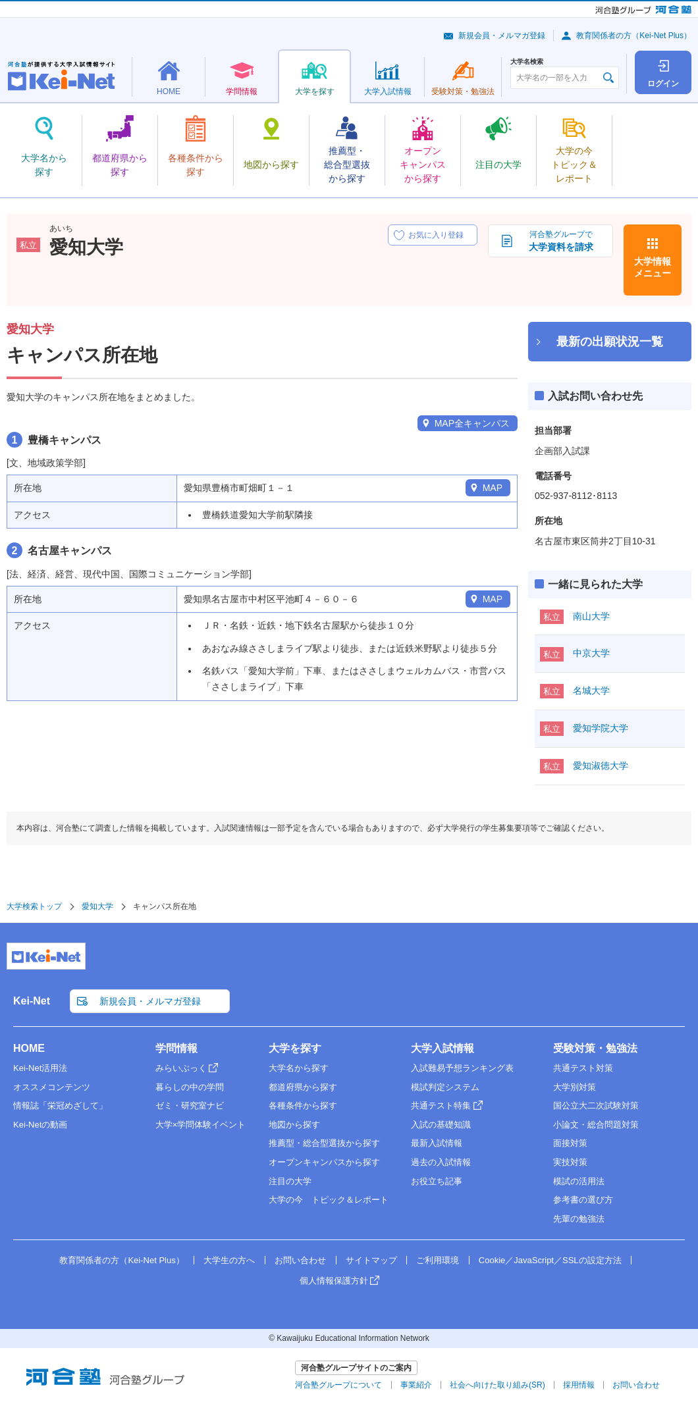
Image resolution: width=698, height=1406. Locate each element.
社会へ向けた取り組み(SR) (497, 1385)
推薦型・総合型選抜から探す (324, 1143)
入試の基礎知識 (441, 1125)
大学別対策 (574, 1087)
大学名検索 (526, 62)
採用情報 (579, 1385)
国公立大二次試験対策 (596, 1105)
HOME (29, 1048)
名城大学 (591, 690)
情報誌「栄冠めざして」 (60, 1105)
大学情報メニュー (652, 267)
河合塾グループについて (338, 1385)
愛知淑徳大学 (600, 765)
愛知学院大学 (600, 728)
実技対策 (570, 1162)
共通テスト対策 (583, 1068)
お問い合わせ (300, 1260)
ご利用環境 (437, 1260)
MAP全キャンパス (472, 423)
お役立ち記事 (436, 1181)
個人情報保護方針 (334, 1281)
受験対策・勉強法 (595, 1048)
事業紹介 (416, 1385)
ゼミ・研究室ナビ (189, 1105)
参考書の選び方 (583, 1200)
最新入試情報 (436, 1143)
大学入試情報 (442, 1048)
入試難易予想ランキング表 (462, 1068)
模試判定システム (445, 1087)
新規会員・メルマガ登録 (501, 35)
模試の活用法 (578, 1181)
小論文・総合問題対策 (596, 1125)
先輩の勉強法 (578, 1219)
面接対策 (570, 1143)
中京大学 (591, 653)
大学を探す (295, 1048)
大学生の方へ (229, 1260)
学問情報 (176, 1048)
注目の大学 (290, 1181)
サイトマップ (371, 1260)
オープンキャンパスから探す (324, 1162)
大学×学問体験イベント (200, 1125)
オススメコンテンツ (51, 1087)
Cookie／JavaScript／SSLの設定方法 (550, 1260)
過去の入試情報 (441, 1162)
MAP (492, 487)
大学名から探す (299, 1068)
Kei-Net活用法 (40, 1068)
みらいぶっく (181, 1068)
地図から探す (294, 1125)
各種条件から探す (303, 1105)
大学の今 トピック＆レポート (329, 1200)
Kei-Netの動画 (40, 1125)
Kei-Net (31, 1000)
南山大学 (591, 616)
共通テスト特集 (441, 1105)
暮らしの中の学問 (189, 1087)
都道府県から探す (303, 1087)
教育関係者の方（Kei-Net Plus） (633, 35)
